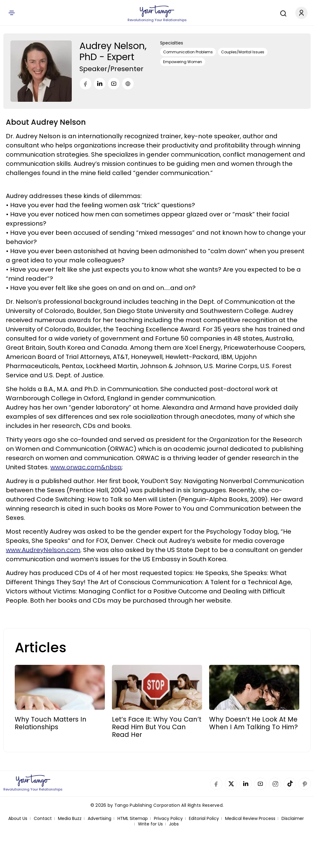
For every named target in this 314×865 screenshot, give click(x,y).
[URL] (128, 84)
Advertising (99, 818)
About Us (17, 818)
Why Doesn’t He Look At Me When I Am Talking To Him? (253, 723)
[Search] (282, 12)
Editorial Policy (204, 818)
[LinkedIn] (100, 84)
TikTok (290, 784)
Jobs (174, 824)
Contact (43, 818)
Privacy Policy (168, 818)
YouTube (260, 784)
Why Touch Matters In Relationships (50, 723)
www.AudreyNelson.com (43, 550)
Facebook (216, 784)
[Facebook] (85, 84)
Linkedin (245, 784)
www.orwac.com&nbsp (85, 467)
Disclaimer (292, 818)
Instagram (275, 784)
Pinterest (304, 784)
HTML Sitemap (132, 818)
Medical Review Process (250, 818)
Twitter (231, 784)
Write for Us (150, 824)
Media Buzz (70, 818)
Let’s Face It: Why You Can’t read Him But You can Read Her (156, 727)
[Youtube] (114, 84)
